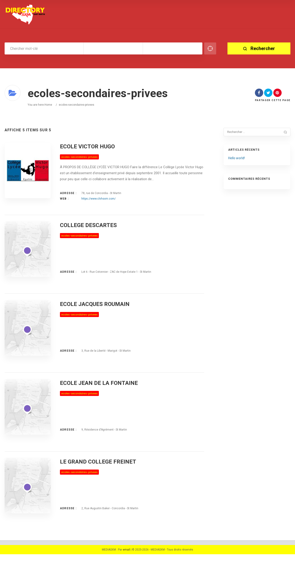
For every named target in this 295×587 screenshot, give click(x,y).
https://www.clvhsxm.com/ (98, 198)
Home (48, 104)
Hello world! (236, 158)
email (126, 582)
